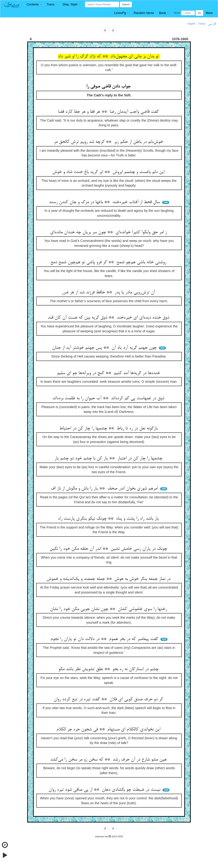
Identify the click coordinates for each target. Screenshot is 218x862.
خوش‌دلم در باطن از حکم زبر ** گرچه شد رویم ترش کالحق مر (109, 142)
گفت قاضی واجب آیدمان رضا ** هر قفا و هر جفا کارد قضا (109, 112)
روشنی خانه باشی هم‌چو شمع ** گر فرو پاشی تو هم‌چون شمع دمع (109, 262)
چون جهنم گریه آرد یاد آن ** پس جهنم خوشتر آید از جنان (105, 348)
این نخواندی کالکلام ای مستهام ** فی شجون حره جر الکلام (109, 729)
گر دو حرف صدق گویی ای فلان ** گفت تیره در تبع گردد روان (109, 699)
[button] (34, 4)
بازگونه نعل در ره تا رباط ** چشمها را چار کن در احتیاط (109, 428)
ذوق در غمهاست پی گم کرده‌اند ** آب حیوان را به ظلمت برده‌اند (109, 398)
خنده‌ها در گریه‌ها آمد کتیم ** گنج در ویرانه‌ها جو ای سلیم (109, 373)
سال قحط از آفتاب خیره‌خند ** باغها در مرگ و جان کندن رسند (105, 202)
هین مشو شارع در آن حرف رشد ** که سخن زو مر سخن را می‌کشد (109, 759)
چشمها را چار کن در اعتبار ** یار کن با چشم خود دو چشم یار (109, 458)
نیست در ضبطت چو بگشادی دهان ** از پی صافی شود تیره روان (105, 790)
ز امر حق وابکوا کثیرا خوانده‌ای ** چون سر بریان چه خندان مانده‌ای (109, 232)
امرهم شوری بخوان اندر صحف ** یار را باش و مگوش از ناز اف (105, 488)
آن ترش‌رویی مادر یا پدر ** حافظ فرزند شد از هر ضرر (109, 292)
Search (126, 4)
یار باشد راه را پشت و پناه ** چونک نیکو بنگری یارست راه (109, 518)
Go (199, 13)
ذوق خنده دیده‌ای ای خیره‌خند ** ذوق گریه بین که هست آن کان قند (109, 317)
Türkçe (201, 23)
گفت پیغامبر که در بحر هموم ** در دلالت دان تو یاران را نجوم (105, 639)
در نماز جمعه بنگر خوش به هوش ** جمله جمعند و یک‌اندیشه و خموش (109, 579)
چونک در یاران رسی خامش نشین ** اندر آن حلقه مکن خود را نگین (109, 549)
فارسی (212, 24)
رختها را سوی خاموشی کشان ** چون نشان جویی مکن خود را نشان (109, 609)
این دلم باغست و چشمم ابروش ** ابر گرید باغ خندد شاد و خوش (109, 172)
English (192, 23)
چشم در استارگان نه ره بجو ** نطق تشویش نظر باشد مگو (109, 669)
